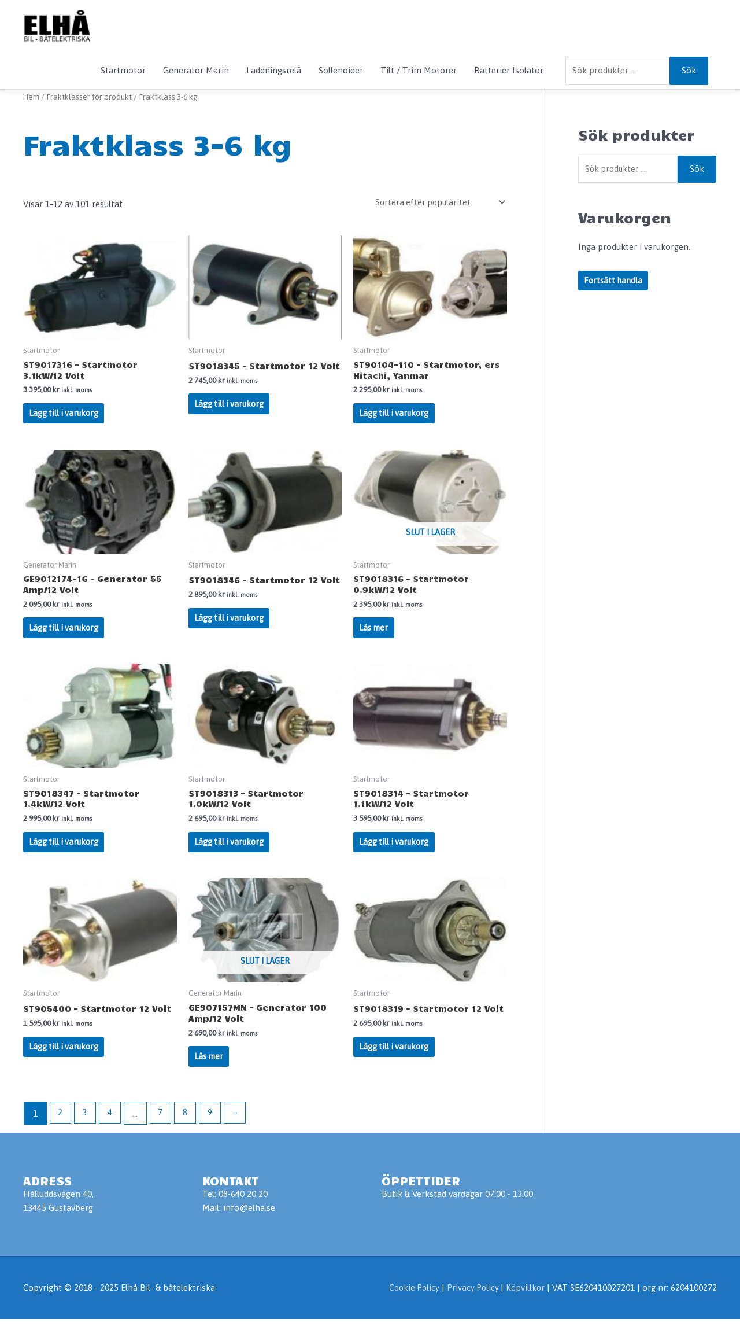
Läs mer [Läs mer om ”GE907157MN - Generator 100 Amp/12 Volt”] (210, 1073)
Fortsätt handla (614, 282)
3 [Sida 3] (86, 1131)
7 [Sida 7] (163, 1131)
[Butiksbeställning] (435, 203)
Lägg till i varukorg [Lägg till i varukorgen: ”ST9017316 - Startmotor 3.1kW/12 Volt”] (65, 417)
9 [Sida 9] (215, 1131)
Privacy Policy (472, 1305)
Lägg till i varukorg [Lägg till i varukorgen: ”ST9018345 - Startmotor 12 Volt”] (230, 417)
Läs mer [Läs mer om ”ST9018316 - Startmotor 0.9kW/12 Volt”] (375, 636)
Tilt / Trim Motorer (418, 70)
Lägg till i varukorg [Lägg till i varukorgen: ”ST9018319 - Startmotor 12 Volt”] (395, 1062)
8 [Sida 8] (189, 1131)
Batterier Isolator (508, 70)
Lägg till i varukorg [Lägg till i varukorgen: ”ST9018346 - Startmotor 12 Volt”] (230, 636)
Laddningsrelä (273, 70)
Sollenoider (341, 70)
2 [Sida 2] (60, 1131)
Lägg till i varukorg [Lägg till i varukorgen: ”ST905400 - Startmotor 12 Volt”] (65, 1062)
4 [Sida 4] (112, 1131)
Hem (31, 96)
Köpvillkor (525, 1305)
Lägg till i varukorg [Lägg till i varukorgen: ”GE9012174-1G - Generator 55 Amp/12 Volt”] (65, 636)
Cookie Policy (410, 1305)
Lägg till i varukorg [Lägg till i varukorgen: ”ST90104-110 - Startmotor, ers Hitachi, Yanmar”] (395, 417)
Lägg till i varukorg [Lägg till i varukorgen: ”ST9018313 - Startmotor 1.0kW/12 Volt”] (230, 854)
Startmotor (123, 70)
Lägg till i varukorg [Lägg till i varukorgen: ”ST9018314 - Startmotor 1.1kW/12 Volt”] (395, 854)
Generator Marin (196, 70)
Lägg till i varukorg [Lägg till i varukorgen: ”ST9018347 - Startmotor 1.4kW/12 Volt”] (65, 854)
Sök (689, 70)
